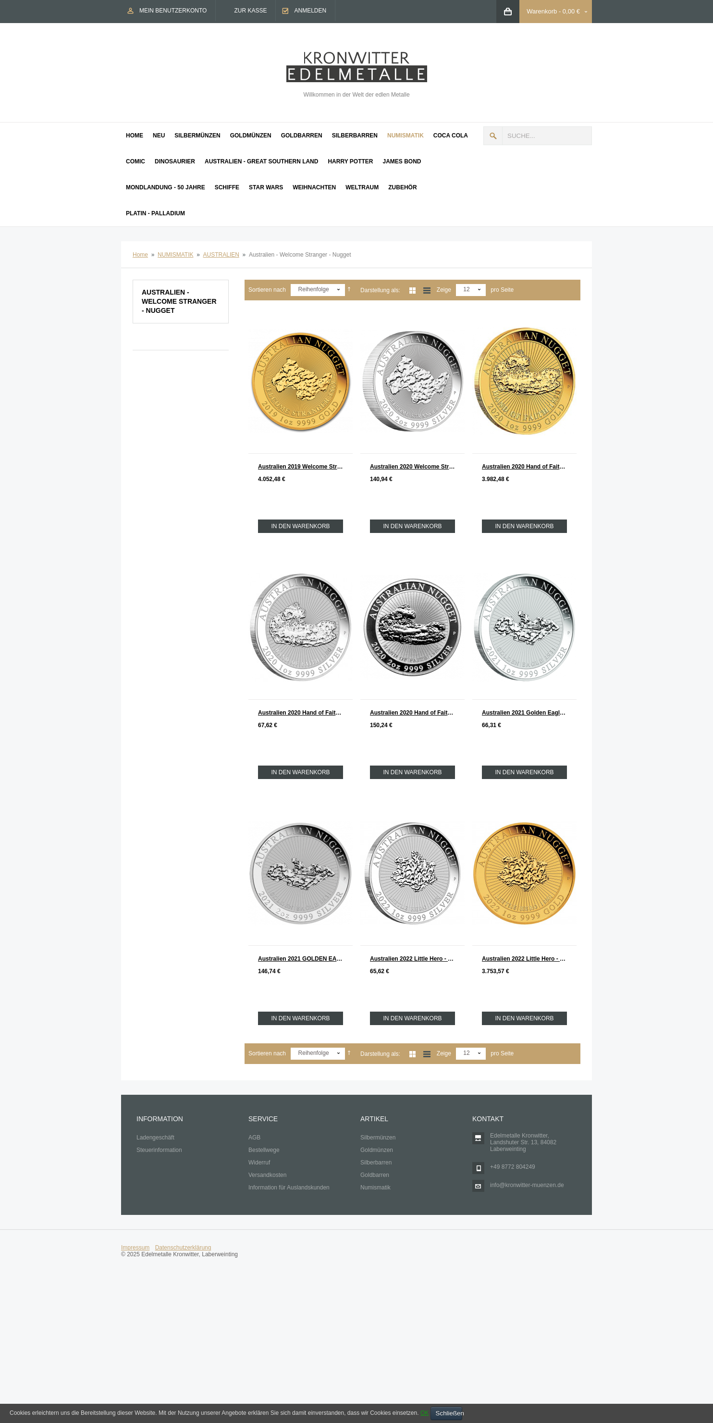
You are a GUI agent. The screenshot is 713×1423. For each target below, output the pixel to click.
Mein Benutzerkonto (173, 10)
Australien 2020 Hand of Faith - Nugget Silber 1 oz (305, 712)
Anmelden (310, 10)
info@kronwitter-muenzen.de (527, 1185)
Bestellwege (264, 1150)
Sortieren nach (267, 289)
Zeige (444, 289)
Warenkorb (542, 11)
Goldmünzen (376, 1150)
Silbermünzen (377, 1137)
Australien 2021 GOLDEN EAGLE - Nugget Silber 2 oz (305, 958)
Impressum (135, 1247)
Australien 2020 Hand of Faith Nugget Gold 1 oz (529, 466)
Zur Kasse (250, 10)
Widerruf (259, 1162)
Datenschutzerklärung (183, 1247)
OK (424, 1413)
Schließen (449, 1413)
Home (140, 254)
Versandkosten (267, 1175)
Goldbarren (374, 1175)
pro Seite (502, 289)
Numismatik (375, 1187)
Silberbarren (376, 1162)
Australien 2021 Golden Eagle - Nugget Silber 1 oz (529, 712)
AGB (254, 1137)
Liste (427, 290)
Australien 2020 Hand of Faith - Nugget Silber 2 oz (417, 712)
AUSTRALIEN (221, 254)
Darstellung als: (380, 290)
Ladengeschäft (155, 1137)
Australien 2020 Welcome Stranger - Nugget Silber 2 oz (417, 466)
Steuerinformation (159, 1150)
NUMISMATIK (175, 254)
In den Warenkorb (300, 526)
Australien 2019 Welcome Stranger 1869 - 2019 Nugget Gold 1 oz (305, 466)
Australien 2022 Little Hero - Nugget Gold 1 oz (529, 958)
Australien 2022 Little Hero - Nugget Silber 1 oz (417, 958)
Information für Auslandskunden (289, 1187)
